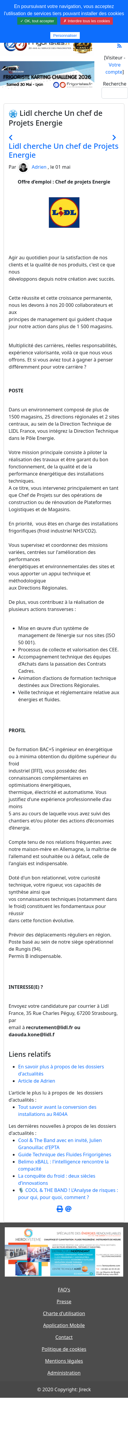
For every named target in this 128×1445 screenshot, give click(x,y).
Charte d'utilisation (64, 1313)
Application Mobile (64, 1325)
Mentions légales (64, 1361)
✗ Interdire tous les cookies (86, 21)
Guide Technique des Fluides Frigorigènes (64, 1154)
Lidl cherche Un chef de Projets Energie (63, 150)
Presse (64, 1301)
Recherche (114, 83)
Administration (63, 1373)
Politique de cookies (64, 1349)
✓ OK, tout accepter (37, 21)
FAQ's (64, 1289)
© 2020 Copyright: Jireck (64, 1389)
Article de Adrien (36, 1081)
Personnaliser (65, 35)
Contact (64, 1337)
